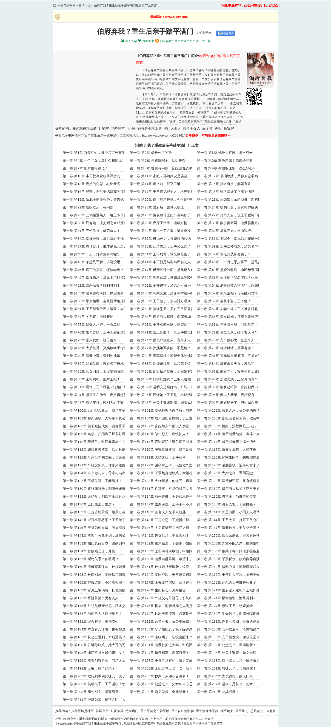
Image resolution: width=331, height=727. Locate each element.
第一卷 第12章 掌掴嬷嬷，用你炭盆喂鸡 (227, 176)
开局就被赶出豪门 (86, 128)
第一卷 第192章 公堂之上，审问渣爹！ (226, 645)
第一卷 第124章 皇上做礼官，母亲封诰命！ (96, 473)
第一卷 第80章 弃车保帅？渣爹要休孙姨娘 (162, 356)
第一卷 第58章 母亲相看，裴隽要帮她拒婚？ (97, 301)
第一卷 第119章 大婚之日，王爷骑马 (158, 457)
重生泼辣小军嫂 (207, 711)
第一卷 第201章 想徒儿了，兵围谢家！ (226, 668)
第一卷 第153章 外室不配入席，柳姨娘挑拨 (230, 543)
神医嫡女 (226, 711)
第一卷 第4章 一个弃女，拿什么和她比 (92, 160)
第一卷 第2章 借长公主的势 (151, 152)
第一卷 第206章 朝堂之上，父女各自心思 (161, 684)
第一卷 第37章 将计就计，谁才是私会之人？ (97, 246)
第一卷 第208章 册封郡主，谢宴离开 (91, 692)
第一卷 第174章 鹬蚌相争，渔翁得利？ (226, 598)
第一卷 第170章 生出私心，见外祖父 (158, 590)
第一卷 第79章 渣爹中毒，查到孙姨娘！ (93, 356)
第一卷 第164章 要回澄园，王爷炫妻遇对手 (163, 574)
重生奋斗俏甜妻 (182, 711)
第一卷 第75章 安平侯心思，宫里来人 (225, 340)
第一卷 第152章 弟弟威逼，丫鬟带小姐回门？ (165, 543)
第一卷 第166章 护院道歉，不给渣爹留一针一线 (99, 582)
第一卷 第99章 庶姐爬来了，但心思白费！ (229, 403)
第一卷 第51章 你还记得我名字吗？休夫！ (229, 277)
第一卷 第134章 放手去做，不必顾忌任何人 (163, 496)
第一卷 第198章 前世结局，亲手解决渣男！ (230, 660)
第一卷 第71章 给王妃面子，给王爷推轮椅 (162, 332)
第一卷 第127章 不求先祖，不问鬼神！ (92, 481)
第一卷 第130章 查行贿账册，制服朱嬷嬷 (94, 488)
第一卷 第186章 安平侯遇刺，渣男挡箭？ (228, 629)
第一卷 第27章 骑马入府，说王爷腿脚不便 (229, 215)
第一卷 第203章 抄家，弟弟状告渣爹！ (159, 676)
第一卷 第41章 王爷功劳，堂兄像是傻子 (160, 254)
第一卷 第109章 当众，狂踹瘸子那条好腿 (94, 434)
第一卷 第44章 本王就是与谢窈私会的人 (160, 262)
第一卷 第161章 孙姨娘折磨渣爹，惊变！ (161, 567)
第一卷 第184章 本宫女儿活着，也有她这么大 (97, 629)
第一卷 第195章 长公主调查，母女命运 (226, 653)
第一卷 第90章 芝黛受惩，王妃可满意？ (227, 379)
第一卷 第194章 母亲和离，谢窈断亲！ (159, 653)
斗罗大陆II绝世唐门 (124, 711)
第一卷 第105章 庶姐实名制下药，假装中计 (230, 418)
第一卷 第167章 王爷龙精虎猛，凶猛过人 (161, 582)
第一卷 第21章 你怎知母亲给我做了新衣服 (229, 199)
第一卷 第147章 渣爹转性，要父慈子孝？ (228, 528)
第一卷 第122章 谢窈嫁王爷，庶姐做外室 (161, 465)
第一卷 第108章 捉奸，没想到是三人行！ (228, 426)
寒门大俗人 (172, 128)
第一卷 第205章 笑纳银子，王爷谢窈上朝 (94, 684)
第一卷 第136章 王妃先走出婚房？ (89, 504)
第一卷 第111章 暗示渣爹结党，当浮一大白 (230, 434)
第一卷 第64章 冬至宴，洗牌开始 (88, 317)
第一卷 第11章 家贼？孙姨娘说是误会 (158, 176)
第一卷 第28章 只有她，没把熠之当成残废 (95, 223)
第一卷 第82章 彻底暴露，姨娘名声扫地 (93, 363)
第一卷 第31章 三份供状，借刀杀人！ (91, 231)
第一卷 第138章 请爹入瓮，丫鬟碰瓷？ (226, 504)
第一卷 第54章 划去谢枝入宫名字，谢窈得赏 (231, 285)
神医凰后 (102, 711)
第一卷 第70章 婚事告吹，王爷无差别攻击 (95, 332)
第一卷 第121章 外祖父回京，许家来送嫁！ (96, 465)
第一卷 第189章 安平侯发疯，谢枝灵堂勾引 (230, 637)
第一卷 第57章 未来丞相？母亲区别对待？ (229, 293)
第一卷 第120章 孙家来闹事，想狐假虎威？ (230, 457)
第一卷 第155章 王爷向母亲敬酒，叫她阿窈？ (165, 551)
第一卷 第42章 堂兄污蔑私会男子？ (224, 254)
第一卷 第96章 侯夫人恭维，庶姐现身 (225, 395)
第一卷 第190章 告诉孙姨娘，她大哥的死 (94, 645)
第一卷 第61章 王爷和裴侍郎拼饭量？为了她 (97, 309)
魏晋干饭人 (191, 128)
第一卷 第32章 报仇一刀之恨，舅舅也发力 (162, 231)
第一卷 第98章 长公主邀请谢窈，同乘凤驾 (162, 403)
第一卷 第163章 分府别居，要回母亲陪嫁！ (96, 574)
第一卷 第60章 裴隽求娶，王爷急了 (224, 301)
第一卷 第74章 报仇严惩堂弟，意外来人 (160, 340)
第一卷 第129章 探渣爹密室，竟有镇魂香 (228, 481)
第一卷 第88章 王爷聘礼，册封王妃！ (91, 379)
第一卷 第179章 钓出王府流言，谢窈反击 (161, 614)
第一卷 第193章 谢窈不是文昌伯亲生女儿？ (96, 653)
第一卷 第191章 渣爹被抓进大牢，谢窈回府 (163, 645)
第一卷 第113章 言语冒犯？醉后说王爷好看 (163, 442)
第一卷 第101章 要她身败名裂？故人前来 (161, 410)
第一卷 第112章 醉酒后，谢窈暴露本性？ (94, 442)
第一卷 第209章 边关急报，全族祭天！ (159, 692)
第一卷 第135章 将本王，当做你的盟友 (226, 496)
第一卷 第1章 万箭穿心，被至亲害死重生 (94, 152)
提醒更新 (228, 33)
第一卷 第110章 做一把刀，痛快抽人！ (159, 434)
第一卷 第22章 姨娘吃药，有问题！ (90, 207)
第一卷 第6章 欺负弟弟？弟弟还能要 (225, 160)
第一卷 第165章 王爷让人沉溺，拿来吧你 (228, 574)
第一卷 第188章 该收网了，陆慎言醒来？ (161, 637)
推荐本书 (148, 41)
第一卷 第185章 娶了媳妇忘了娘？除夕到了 (163, 629)
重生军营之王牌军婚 (154, 711)
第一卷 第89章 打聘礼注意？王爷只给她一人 (164, 379)
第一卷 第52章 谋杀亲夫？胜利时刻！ (91, 285)
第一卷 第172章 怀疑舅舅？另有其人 (91, 598)
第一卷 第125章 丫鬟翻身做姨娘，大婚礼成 (163, 473)
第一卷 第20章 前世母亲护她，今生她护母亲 (164, 199)
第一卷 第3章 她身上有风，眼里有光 (225, 152)
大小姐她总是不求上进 (144, 128)
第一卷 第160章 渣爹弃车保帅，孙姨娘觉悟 (96, 567)
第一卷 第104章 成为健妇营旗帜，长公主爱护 (165, 418)
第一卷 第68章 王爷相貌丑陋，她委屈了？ (162, 324)
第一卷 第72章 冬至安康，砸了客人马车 (227, 332)
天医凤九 (241, 711)
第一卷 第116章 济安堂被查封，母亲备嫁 (161, 449)
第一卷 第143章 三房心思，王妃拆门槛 (159, 520)
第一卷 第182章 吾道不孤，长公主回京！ (161, 621)
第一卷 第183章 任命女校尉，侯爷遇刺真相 (230, 621)
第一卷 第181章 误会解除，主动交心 (91, 621)
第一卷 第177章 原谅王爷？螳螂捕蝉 (225, 606)
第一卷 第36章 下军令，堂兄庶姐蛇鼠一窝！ (231, 238)
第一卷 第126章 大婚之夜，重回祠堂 (225, 473)
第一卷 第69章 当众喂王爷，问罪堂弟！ (227, 324)
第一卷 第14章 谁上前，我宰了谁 (155, 184)
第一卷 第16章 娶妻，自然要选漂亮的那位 (95, 192)
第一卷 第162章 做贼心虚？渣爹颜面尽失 (228, 567)
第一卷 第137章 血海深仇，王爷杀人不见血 (163, 504)
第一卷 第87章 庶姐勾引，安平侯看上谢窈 (229, 371)
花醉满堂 (118, 128)
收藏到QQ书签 (210, 56)
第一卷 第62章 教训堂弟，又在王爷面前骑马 (164, 309)
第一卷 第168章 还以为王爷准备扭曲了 (226, 582)
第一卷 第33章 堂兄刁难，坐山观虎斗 (225, 231)
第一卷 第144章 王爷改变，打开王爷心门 (228, 520)
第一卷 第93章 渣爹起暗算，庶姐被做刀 (227, 387)
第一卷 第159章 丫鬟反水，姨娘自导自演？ (230, 559)
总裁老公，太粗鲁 (263, 711)
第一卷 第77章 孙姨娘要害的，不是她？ (160, 348)
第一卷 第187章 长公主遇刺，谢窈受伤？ (94, 637)
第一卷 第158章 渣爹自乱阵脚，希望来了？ (163, 559)
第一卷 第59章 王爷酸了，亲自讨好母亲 (160, 301)
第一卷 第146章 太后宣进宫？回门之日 (159, 528)
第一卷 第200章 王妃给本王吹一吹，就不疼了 (165, 668)
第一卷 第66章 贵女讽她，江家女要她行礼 (229, 317)
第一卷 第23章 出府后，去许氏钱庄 (157, 207)
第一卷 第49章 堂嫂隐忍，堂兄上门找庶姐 (95, 277)
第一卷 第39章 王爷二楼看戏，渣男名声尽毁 (231, 246)
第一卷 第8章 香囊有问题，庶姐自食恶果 (161, 168)
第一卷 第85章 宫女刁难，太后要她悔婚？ (95, 371)
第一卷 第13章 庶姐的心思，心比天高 (91, 184)
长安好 (229, 128)
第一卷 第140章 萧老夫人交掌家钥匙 (158, 512)
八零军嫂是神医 (82, 711)
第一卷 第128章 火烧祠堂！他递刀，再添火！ (165, 481)
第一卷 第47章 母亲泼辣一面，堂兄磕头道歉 (164, 270)
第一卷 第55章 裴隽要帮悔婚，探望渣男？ (95, 293)
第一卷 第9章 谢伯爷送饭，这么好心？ (226, 168)
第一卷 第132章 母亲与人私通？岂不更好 (228, 488)
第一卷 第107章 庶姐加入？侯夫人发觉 (159, 426)
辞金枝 (207, 128)
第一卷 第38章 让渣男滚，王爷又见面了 (160, 246)
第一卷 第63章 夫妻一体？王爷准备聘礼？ (229, 309)
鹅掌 (105, 128)
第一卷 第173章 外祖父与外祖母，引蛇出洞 (163, 598)
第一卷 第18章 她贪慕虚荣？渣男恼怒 (225, 192)
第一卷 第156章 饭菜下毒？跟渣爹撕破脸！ (230, 551)
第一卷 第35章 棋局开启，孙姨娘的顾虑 (160, 238)
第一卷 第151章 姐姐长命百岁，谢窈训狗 (94, 543)
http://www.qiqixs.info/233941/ (163, 135)
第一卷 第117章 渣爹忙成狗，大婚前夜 (226, 449)
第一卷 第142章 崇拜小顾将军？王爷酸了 (94, 520)
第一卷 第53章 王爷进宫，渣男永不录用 (160, 285)
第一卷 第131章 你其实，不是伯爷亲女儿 (161, 488)
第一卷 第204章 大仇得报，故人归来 (225, 676)
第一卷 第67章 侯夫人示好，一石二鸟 (91, 324)
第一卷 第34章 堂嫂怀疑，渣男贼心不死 (93, 238)
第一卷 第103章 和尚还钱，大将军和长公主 (96, 418)
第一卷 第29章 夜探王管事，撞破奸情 (158, 223)
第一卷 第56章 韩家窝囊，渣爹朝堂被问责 (162, 293)
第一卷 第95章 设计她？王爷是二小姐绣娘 (162, 395)
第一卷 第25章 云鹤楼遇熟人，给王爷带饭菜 (97, 215)
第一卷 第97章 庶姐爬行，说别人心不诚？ (95, 403)
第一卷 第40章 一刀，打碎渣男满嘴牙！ (93, 254)
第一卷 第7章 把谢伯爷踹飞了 (85, 168)
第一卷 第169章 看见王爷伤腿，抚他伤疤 (94, 590)
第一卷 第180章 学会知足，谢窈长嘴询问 (228, 614)
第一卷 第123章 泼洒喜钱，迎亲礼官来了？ (230, 465)
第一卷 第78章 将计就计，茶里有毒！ (225, 348)
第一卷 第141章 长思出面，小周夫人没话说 (230, 512)
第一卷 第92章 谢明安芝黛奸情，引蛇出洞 (162, 387)
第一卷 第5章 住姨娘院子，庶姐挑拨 (157, 160)
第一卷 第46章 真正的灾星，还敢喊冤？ (93, 270)
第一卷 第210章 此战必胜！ (218, 692)
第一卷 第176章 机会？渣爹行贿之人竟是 (161, 606)
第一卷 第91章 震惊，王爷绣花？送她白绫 (95, 387)
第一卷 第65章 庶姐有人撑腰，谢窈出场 (160, 317)
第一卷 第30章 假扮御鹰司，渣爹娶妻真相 (229, 223)
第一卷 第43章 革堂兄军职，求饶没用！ (93, 262)
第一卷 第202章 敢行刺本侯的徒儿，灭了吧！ (97, 676)
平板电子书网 (66, 5)
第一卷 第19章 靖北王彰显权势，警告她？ (95, 199)
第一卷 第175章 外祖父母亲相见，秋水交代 (96, 606)
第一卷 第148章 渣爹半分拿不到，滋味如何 (96, 535)
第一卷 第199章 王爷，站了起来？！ (91, 668)
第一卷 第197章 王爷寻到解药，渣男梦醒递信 (165, 660)
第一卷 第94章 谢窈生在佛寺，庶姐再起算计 (97, 395)
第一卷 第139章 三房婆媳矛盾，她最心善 (94, 512)
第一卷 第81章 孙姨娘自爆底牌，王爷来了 (229, 356)
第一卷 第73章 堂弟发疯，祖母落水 (90, 340)
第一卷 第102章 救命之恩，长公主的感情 (228, 410)
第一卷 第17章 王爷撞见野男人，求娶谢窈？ (164, 192)
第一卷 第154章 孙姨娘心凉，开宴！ (91, 551)
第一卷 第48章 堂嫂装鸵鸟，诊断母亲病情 (229, 270)
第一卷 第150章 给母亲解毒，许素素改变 (228, 535)
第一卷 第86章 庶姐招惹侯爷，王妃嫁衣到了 (164, 371)
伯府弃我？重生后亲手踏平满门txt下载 (185, 41)
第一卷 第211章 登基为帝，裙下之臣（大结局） (99, 699)
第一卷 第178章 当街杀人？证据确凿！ (92, 614)
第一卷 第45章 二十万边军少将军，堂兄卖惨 (231, 262)
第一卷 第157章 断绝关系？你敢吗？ (91, 559)
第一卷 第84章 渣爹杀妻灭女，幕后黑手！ (229, 363)
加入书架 (131, 41)
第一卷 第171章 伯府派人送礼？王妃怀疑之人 (232, 590)
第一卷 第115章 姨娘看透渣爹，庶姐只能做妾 (97, 449)
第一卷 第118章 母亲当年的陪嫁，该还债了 (96, 457)
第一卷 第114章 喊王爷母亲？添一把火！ (228, 442)
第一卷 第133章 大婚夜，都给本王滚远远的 (96, 496)
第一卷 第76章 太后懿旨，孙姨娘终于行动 (95, 348)
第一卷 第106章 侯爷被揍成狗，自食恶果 (94, 426)
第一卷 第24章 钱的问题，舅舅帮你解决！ (229, 207)
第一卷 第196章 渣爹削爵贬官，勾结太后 (94, 660)
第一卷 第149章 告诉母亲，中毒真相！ (159, 535)
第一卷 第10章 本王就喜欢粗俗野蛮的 (91, 176)
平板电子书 (158, 719)
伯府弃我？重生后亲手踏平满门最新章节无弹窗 (125, 5)
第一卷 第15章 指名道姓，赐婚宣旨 (224, 184)
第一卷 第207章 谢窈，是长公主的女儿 (226, 684)
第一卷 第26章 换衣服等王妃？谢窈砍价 (160, 215)
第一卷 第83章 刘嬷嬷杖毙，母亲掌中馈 (160, 363)
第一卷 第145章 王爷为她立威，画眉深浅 (94, 528)
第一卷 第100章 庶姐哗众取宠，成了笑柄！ (96, 410)
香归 (218, 128)
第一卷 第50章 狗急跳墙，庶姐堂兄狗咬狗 (162, 277)
